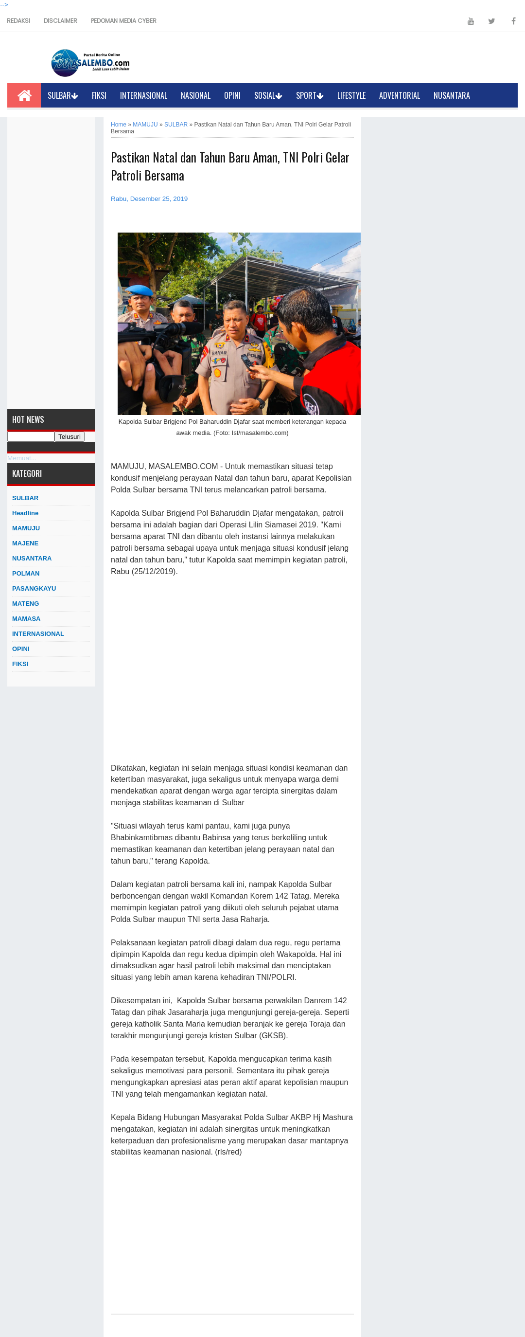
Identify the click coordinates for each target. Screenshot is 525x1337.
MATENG (25, 603)
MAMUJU (26, 528)
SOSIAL (268, 95)
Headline (25, 513)
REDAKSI (18, 21)
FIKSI (99, 95)
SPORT (310, 95)
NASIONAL (195, 95)
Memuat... (21, 458)
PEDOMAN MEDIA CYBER (124, 21)
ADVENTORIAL (399, 95)
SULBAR (63, 95)
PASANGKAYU (34, 588)
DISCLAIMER (60, 21)
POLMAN (25, 573)
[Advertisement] (51, 263)
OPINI (232, 95)
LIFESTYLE (351, 95)
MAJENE (25, 543)
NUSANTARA (452, 95)
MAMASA (26, 618)
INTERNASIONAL (143, 95)
